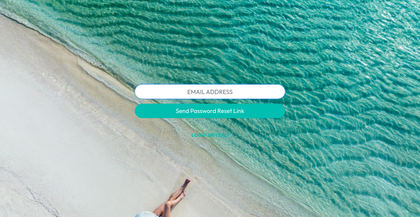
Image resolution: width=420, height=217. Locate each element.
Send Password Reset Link (210, 111)
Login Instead (210, 135)
